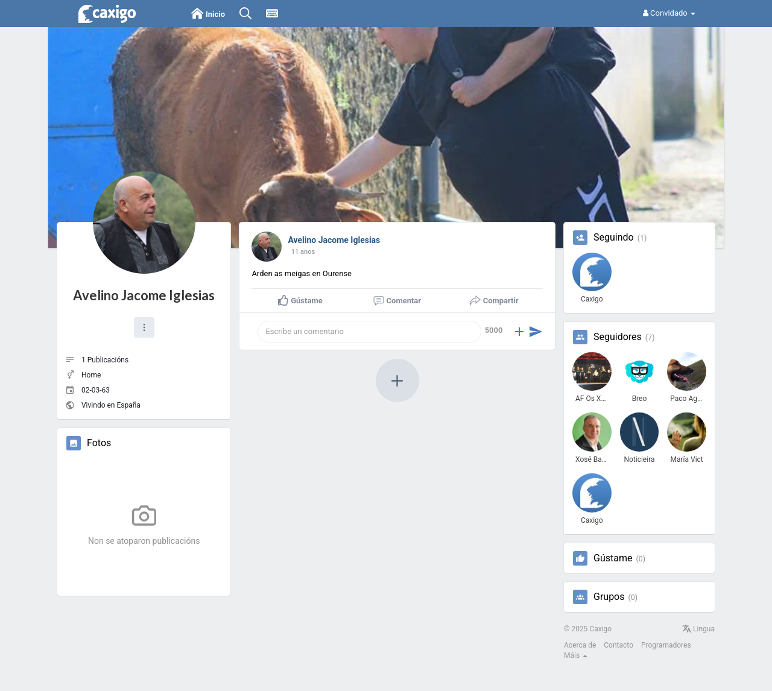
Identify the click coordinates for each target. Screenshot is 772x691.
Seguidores (617, 337)
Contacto (618, 645)
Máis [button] (575, 655)
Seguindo (613, 237)
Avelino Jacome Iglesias (144, 295)
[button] (144, 327)
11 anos (303, 252)
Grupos (609, 597)
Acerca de (580, 645)
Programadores (666, 645)
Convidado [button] (669, 12)
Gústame (612, 558)
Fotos (99, 443)
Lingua (698, 629)
